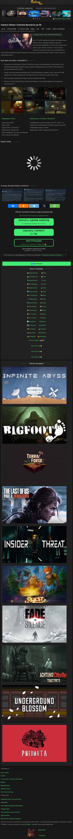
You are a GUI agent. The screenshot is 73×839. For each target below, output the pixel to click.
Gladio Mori (4, 802)
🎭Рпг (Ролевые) (32, 295)
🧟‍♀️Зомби (43, 291)
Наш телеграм (36, 263)
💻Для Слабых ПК (32, 276)
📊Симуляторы (31, 321)
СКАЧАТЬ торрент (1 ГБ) (34, 232)
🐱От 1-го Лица (31, 314)
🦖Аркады (43, 314)
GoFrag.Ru (27, 824)
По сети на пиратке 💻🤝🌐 (36, 340)
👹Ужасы (43, 299)
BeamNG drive (5, 785)
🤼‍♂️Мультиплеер (31, 306)
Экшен (33, 29)
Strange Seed (5, 809)
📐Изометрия (42, 336)
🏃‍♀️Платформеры (32, 299)
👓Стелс (43, 280)
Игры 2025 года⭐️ (36, 351)
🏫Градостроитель (32, 273)
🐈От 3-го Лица (31, 318)
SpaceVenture (5, 815)
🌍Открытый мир (32, 291)
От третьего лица (23, 29)
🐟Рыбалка (42, 325)
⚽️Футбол (43, 310)
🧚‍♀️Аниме (43, 295)
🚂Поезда (43, 303)
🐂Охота (43, 284)
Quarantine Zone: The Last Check (11, 799)
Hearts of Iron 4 (5, 789)
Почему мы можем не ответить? (51, 255)
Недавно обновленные (46, 8)
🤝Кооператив (31, 329)
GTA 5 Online (5, 772)
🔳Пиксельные (31, 325)
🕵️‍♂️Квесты (43, 306)
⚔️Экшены (42, 321)
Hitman (48, 29)
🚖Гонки (43, 276)
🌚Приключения (32, 303)
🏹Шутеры (43, 318)
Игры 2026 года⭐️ (36, 357)
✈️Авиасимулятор (32, 280)
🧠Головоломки (32, 310)
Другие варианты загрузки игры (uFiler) (33, 249)
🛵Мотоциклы (31, 332)
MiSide (3, 782)
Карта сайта (42, 830)
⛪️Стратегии (42, 329)
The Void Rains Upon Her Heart (10, 812)
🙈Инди (43, 273)
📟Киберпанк (42, 332)
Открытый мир (11, 29)
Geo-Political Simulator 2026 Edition (12, 806)
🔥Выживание (31, 336)
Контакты (42, 835)
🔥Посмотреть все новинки (62, 18)
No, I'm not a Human (7, 792)
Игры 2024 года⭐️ (36, 346)
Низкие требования (58, 29)
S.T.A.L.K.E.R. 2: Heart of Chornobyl (11, 779)
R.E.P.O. (3, 776)
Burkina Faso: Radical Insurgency (11, 818)
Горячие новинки (25, 8)
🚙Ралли (43, 288)
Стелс (43, 29)
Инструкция (33, 242)
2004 (37, 29)
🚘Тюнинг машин (32, 288)
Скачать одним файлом (33, 221)
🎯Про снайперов (32, 284)
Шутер (3, 29)
